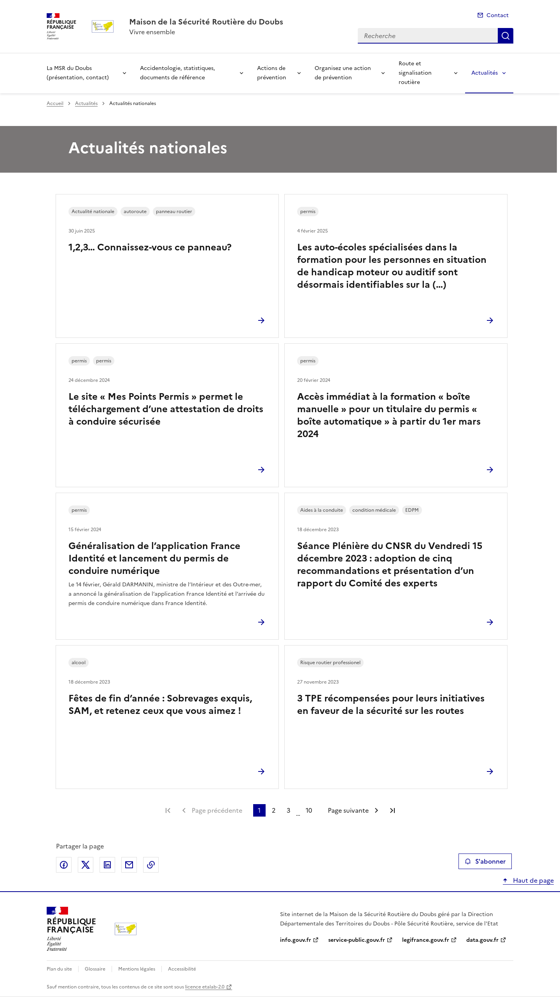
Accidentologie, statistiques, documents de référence (177, 73)
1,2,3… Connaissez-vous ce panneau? (149, 247)
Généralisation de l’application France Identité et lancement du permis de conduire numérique (154, 558)
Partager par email (129, 865)
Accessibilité (182, 969)
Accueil (55, 103)
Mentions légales (136, 969)
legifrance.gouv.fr (425, 940)
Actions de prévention (271, 73)
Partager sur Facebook (64, 865)
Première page (168, 810)
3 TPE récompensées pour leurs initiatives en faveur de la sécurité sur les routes (391, 704)
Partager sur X (85, 865)
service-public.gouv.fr (356, 940)
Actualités (484, 73)
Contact (497, 15)
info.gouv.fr (295, 940)
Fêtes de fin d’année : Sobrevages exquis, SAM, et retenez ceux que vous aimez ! (160, 704)
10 (309, 810)
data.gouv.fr (482, 940)
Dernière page (392, 810)
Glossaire (95, 969)
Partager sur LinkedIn (107, 865)
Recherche (505, 36)
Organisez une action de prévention (343, 73)
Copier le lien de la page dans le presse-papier (151, 865)
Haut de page (532, 880)
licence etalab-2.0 (204, 986)
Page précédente (217, 810)
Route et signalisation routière (415, 72)
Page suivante (348, 810)
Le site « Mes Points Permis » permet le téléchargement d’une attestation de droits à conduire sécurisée (165, 409)
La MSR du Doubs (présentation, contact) (78, 73)
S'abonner (485, 861)
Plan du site (59, 969)
